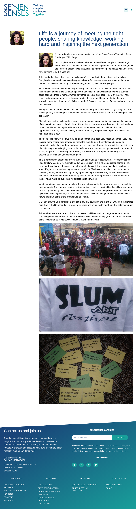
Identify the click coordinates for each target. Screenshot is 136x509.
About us (85, 478)
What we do (17, 478)
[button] (126, 10)
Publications (119, 478)
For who (51, 478)
